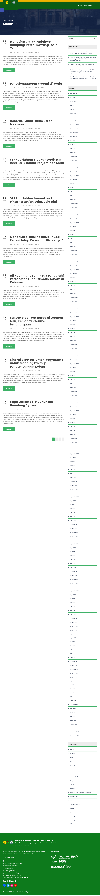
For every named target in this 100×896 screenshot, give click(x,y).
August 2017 (73, 415)
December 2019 (74, 306)
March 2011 (73, 701)
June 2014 (72, 556)
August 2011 (73, 682)
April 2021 (72, 243)
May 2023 (72, 149)
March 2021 (73, 247)
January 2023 (73, 161)
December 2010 (74, 705)
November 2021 (74, 215)
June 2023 (72, 145)
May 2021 (72, 239)
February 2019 (73, 345)
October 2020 (73, 266)
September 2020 (74, 270)
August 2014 (73, 548)
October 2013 (73, 588)
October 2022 (73, 172)
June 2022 (72, 188)
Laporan (72, 785)
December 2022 (74, 165)
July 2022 (72, 184)
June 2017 (72, 423)
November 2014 (74, 537)
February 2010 (73, 725)
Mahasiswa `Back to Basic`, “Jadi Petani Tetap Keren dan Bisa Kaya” (36, 239)
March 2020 (73, 294)
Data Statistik (73, 770)
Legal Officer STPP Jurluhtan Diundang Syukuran (31, 404)
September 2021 (74, 223)
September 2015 (74, 497)
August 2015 (73, 501)
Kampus (42, 88)
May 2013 (72, 607)
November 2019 (74, 309)
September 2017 (74, 411)
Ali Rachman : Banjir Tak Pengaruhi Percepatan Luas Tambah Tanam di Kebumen (37, 279)
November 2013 (74, 584)
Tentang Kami (74, 817)
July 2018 (72, 372)
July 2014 (72, 552)
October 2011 (73, 678)
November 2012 (74, 627)
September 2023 (74, 133)
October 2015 (73, 494)
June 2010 (72, 713)
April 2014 (72, 564)
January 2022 (73, 208)
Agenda (72, 750)
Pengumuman (74, 797)
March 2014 (73, 568)
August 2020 (73, 274)
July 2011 (72, 685)
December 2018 (74, 353)
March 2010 (73, 721)
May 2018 (72, 380)
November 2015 (74, 490)
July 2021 (72, 231)
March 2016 (73, 478)
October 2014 (73, 541)
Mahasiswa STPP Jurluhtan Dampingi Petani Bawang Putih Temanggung (34, 45)
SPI (70, 813)
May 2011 (72, 693)
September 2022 (74, 176)
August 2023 (73, 137)
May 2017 (72, 427)
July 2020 (72, 278)
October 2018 (73, 360)
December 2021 (74, 212)
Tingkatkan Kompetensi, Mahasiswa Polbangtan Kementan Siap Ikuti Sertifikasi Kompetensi (82, 65)
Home (80, 5)
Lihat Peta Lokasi (8, 858)
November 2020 (74, 262)
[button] (2, 10)
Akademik (72, 754)
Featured (72, 774)
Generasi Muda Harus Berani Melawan (32, 123)
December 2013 (74, 580)
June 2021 (72, 235)
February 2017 (73, 439)
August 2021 (73, 227)
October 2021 (73, 219)
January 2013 (73, 623)
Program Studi (88, 5)
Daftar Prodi (73, 766)
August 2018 (73, 368)
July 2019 (72, 325)
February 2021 (73, 251)
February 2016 (73, 482)
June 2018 (72, 376)
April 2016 (72, 474)
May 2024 (72, 106)
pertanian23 (29, 53)
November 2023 (74, 129)
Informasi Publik (74, 777)
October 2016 (73, 450)
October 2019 (73, 313)
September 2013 (74, 591)
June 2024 (73, 102)
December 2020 (74, 259)
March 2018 (73, 388)
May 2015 (72, 513)
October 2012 (73, 631)
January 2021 (73, 255)
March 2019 (73, 341)
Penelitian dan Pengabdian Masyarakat (80, 793)
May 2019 (72, 333)
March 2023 (73, 153)
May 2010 (72, 717)
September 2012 (74, 635)
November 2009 (74, 736)
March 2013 (73, 615)
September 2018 (74, 364)
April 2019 (72, 337)
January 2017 (73, 443)
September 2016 (74, 454)
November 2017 (74, 403)
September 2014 (74, 544)
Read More (9, 71)
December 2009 (74, 732)
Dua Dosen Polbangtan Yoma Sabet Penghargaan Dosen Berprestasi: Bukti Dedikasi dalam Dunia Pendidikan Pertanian (83, 59)
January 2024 (73, 121)
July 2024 (72, 98)
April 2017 (72, 431)
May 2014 (72, 560)
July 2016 (72, 462)
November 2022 (74, 168)
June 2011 (72, 689)
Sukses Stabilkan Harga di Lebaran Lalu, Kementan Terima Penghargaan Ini (36, 321)
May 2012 (72, 650)
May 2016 (72, 470)
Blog (71, 762)
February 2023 (74, 157)
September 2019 (74, 317)
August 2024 (73, 94)
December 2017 (74, 400)
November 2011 (74, 674)
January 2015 (73, 529)
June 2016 (72, 466)
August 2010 (73, 709)
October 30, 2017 (15, 53)
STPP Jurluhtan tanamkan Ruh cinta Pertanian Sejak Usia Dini (33, 200)
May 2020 (72, 286)
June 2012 (72, 646)
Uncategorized (74, 821)
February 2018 (73, 392)
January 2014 (73, 576)
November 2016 (74, 447)
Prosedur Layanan (75, 805)
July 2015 (72, 505)
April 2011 (72, 697)
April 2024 (72, 110)
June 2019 (72, 329)
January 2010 (73, 729)
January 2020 (73, 302)
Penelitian (72, 789)
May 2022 (72, 192)
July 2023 (72, 141)
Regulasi (72, 809)
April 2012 (72, 654)
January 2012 (73, 666)
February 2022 (74, 204)
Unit (71, 824)
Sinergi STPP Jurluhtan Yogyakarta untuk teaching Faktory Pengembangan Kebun (36, 363)
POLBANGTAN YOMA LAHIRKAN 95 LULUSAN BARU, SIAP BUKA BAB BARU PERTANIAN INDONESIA (82, 53)
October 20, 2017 (15, 371)
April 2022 (72, 196)
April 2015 (72, 517)
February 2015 (73, 525)
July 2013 (72, 599)
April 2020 (72, 290)
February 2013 (73, 619)
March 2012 (73, 658)
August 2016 (73, 458)
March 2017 (73, 435)
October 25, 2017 (15, 206)
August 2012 (73, 638)
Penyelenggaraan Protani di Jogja (36, 84)
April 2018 (72, 384)
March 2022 (73, 200)
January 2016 (73, 486)
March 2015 (73, 521)
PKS (71, 801)
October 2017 (73, 407)
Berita (37, 53)
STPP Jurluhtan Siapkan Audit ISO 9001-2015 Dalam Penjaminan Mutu (37, 162)
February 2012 (73, 662)
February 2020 (74, 298)
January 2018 (73, 396)
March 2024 (73, 114)
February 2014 (73, 572)
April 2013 (72, 611)
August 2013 (73, 595)
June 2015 (72, 509)
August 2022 (73, 180)
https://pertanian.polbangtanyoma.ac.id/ (15, 878)
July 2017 (72, 419)
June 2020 (73, 282)
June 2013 (72, 603)
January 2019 (73, 349)
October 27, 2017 (15, 167)
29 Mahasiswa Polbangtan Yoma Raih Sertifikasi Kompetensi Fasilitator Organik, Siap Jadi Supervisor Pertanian (82, 72)
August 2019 (73, 321)
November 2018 (74, 356)
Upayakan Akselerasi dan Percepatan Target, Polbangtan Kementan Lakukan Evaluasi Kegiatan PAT (83, 79)
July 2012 (72, 642)
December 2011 (74, 670)
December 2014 (74, 533)
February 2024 (74, 118)
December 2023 (74, 125)
